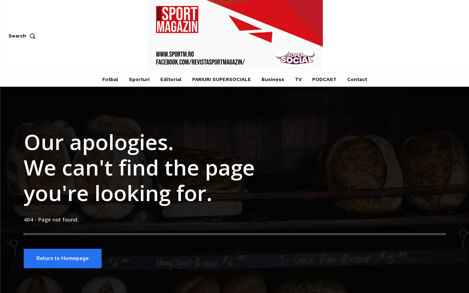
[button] (23, 35)
